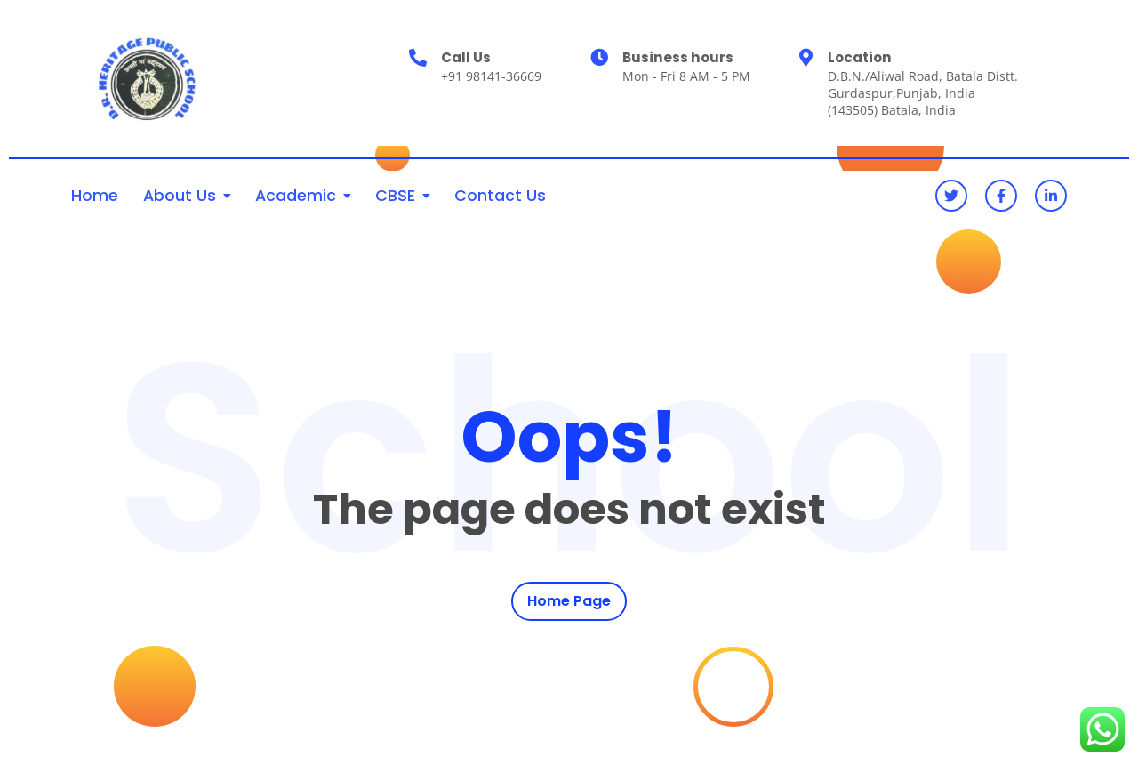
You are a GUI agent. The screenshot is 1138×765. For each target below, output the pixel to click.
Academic (295, 195)
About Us (179, 195)
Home (94, 195)
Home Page (569, 601)
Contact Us (500, 195)
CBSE (395, 195)
